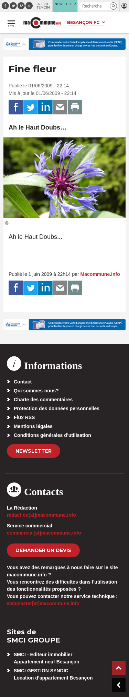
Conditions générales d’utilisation (52, 435)
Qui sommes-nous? (36, 390)
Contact (23, 381)
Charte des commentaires (43, 399)
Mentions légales (33, 426)
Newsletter (33, 451)
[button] (113, 6)
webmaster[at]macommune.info (43, 603)
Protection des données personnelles (56, 408)
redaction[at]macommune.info (41, 515)
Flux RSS (24, 417)
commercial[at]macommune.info (44, 533)
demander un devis (43, 550)
